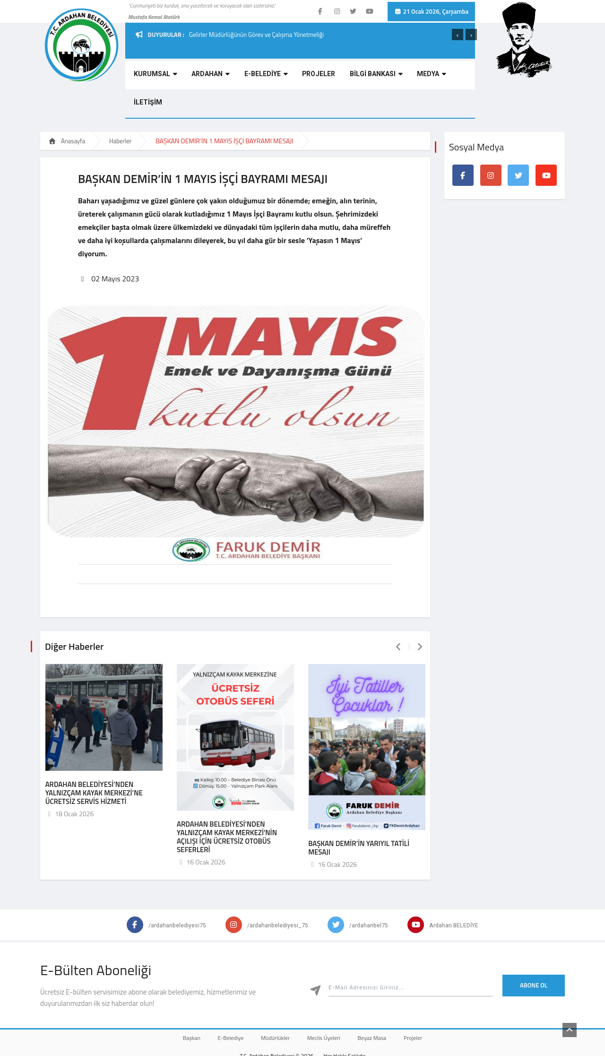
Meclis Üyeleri (326, 1007)
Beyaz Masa (379, 1007)
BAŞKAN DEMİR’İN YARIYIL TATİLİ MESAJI (358, 817)
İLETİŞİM (441, 76)
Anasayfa (66, 112)
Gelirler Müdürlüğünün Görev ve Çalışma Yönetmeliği (256, 34)
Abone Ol (533, 954)
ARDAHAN (202, 76)
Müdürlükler (273, 1007)
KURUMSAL (151, 76)
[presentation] (457, 34)
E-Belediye (223, 1007)
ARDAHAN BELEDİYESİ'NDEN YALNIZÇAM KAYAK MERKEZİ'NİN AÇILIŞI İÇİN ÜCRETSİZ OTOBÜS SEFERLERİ (227, 806)
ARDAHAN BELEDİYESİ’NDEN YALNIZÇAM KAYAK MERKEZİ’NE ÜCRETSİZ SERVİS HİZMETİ (94, 762)
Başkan (179, 1007)
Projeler (425, 1007)
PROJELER (300, 76)
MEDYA (403, 76)
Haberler (120, 112)
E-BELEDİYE (252, 76)
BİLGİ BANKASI (352, 76)
